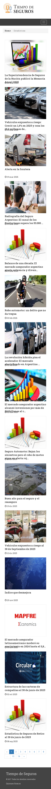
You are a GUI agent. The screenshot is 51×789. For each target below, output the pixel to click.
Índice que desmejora (18, 592)
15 (13, 756)
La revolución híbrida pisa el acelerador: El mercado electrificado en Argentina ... (23, 361)
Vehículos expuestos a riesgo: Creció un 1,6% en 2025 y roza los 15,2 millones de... (24, 126)
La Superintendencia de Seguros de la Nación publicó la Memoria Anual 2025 (25, 79)
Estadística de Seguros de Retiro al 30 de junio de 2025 (24, 735)
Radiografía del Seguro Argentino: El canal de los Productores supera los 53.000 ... (24, 220)
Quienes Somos (13, 783)
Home (8, 30)
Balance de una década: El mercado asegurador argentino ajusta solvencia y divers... (24, 267)
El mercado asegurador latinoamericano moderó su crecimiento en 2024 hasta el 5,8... (25, 643)
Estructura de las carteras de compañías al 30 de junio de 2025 (25, 688)
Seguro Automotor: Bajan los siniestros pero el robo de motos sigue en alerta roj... (24, 455)
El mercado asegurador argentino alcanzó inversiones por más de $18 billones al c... (25, 408)
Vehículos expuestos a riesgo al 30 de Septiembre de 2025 (24, 547)
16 (19, 756)
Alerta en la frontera (17, 169)
